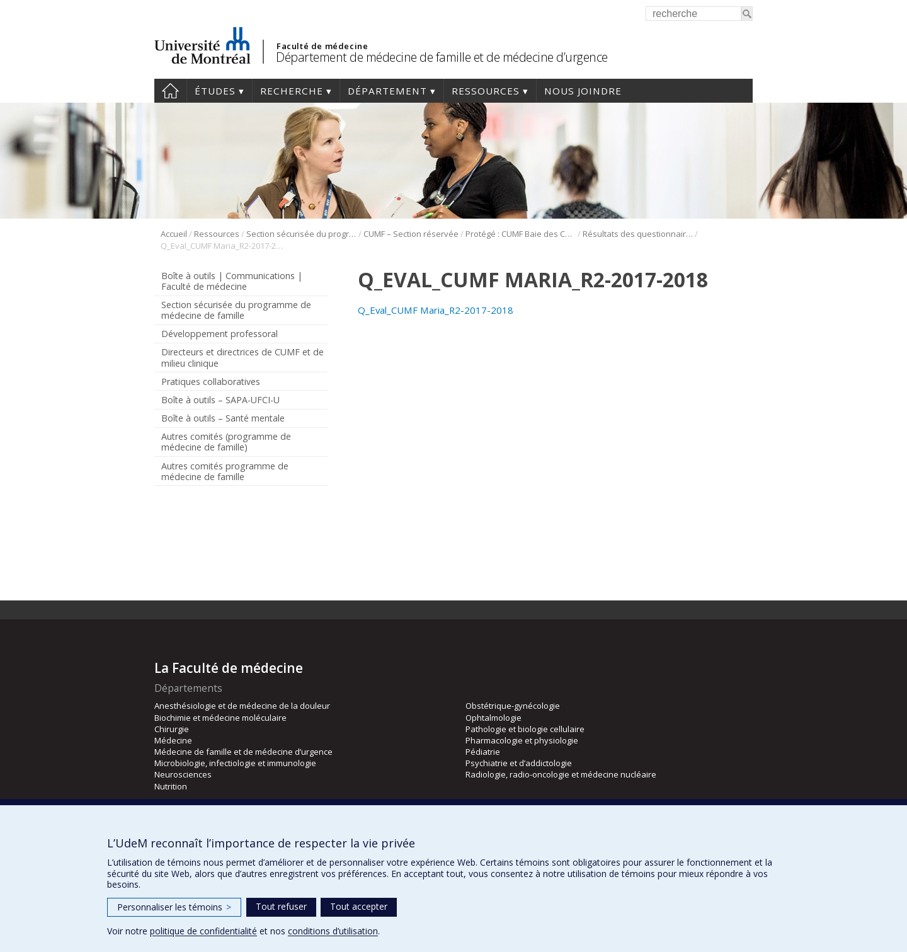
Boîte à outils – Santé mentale (223, 418)
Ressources (486, 90)
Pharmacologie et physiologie (521, 740)
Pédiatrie (482, 751)
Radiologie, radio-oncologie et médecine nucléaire (560, 774)
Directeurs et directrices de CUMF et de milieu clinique (242, 357)
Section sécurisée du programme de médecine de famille (301, 233)
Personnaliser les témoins (174, 907)
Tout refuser (281, 906)
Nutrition (170, 786)
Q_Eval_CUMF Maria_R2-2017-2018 (435, 310)
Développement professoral (219, 334)
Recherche (291, 90)
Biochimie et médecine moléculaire (220, 717)
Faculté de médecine (322, 46)
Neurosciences (183, 774)
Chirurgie (171, 729)
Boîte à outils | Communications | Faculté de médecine (231, 281)
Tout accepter (358, 906)
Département (387, 90)
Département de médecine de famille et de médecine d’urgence (442, 57)
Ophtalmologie (493, 717)
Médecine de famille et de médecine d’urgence (243, 751)
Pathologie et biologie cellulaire (525, 729)
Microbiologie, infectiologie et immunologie (235, 763)
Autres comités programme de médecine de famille (224, 471)
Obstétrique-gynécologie (512, 705)
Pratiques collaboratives (210, 381)
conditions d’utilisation (333, 931)
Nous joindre (583, 90)
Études (215, 90)
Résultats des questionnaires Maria (638, 233)
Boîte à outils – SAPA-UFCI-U (220, 400)
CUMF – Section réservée (411, 233)
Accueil (170, 91)
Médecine (173, 740)
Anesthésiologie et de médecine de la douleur (242, 705)
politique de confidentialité (203, 931)
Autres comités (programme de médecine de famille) (226, 441)
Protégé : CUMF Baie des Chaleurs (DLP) (520, 233)
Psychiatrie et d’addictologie (518, 763)
